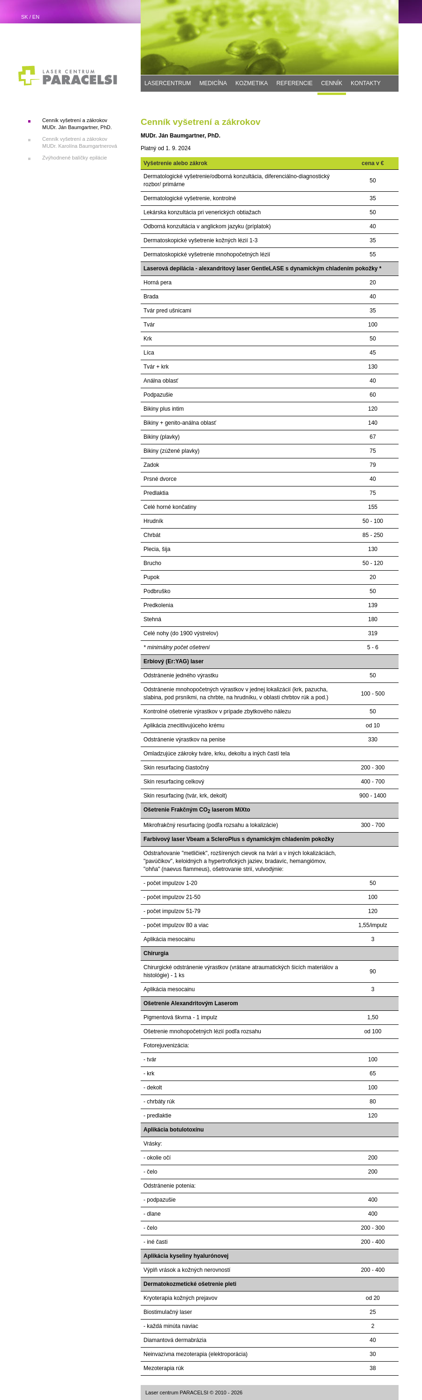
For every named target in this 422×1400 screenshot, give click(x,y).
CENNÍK (331, 83)
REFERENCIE (294, 83)
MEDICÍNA (213, 83)
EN (35, 17)
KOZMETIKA (251, 83)
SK (24, 17)
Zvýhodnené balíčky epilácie (74, 157)
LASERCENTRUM (167, 83)
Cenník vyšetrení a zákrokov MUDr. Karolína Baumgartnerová (79, 142)
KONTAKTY (366, 83)
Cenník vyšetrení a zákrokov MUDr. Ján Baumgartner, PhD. (77, 123)
